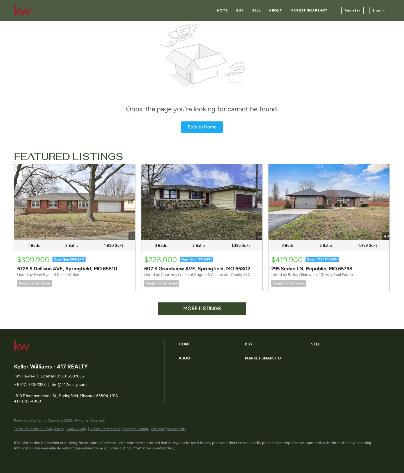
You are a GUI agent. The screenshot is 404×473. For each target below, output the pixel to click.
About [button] (275, 10)
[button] (210, 344)
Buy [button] (240, 10)
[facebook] (20, 458)
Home (222, 10)
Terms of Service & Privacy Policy (39, 429)
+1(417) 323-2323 (30, 384)
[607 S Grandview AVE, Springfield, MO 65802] (201, 202)
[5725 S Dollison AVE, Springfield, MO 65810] (74, 202)
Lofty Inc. (40, 420)
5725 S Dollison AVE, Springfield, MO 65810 (67, 269)
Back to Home (202, 127)
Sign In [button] (378, 10)
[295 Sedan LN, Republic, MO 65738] (328, 202)
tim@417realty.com (69, 384)
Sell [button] (256, 10)
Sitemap (157, 429)
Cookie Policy (76, 429)
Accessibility (176, 429)
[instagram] (69, 458)
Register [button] (353, 10)
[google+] (86, 458)
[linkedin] (37, 458)
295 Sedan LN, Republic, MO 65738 (311, 269)
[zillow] (53, 458)
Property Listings (136, 429)
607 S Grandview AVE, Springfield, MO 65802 (197, 269)
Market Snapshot (309, 10)
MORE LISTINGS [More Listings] (202, 308)
